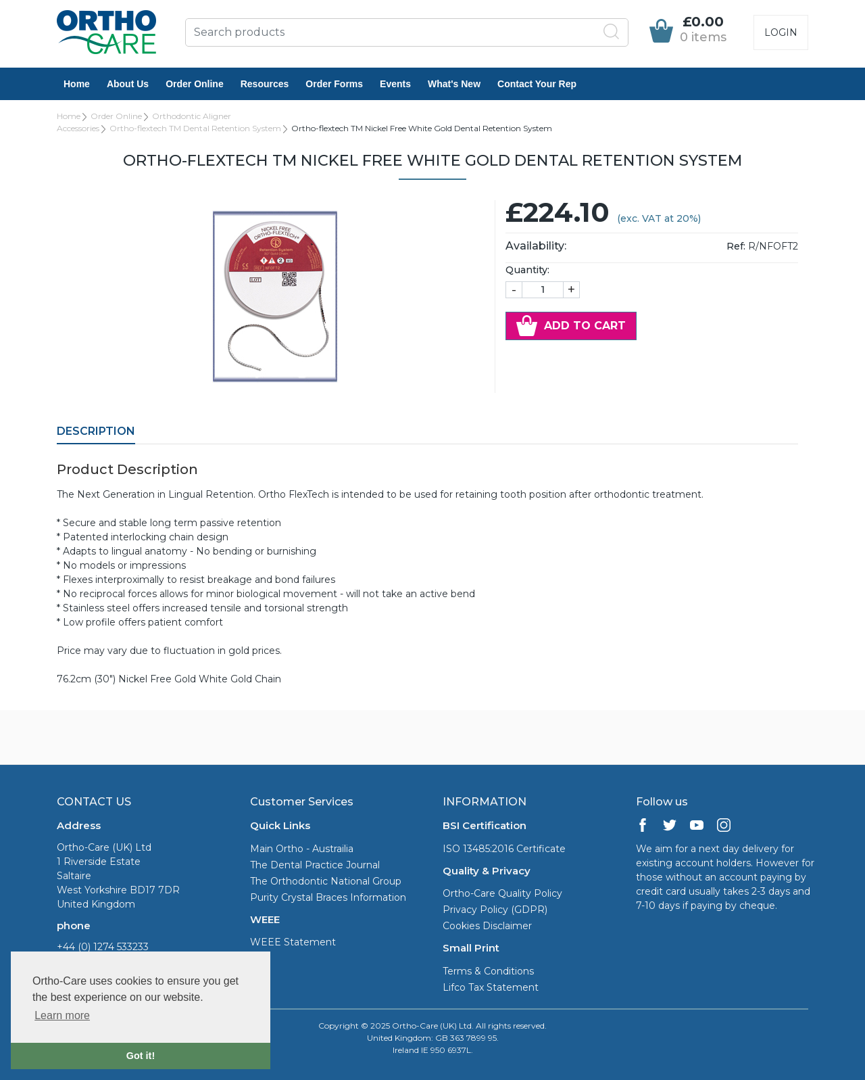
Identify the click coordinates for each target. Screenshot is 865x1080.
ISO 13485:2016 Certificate (504, 849)
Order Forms (334, 83)
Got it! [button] (140, 1055)
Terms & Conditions (488, 971)
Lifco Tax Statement (491, 987)
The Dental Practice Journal (315, 865)
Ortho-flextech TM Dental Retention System (195, 128)
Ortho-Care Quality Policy (502, 893)
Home (77, 83)
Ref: (735, 246)
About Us (128, 83)
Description (96, 431)
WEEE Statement (293, 942)
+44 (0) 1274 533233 (103, 947)
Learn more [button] (62, 1015)
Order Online (195, 83)
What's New (454, 83)
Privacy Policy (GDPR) (495, 909)
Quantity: (527, 270)
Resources (265, 83)
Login (780, 32)
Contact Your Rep (536, 83)
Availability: (535, 245)
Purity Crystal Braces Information (328, 897)
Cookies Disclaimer (487, 926)
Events (395, 83)
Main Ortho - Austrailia (301, 849)
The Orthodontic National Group (325, 881)
